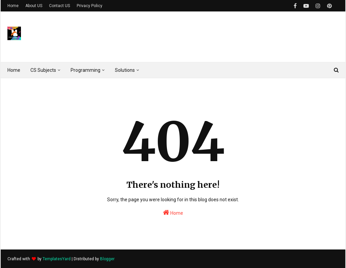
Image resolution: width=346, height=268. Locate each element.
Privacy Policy (89, 5)
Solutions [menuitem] (125, 70)
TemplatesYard (57, 259)
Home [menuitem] (13, 70)
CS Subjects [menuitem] (43, 70)
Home (13, 5)
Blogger (107, 259)
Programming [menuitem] (85, 70)
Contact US (59, 5)
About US (33, 5)
